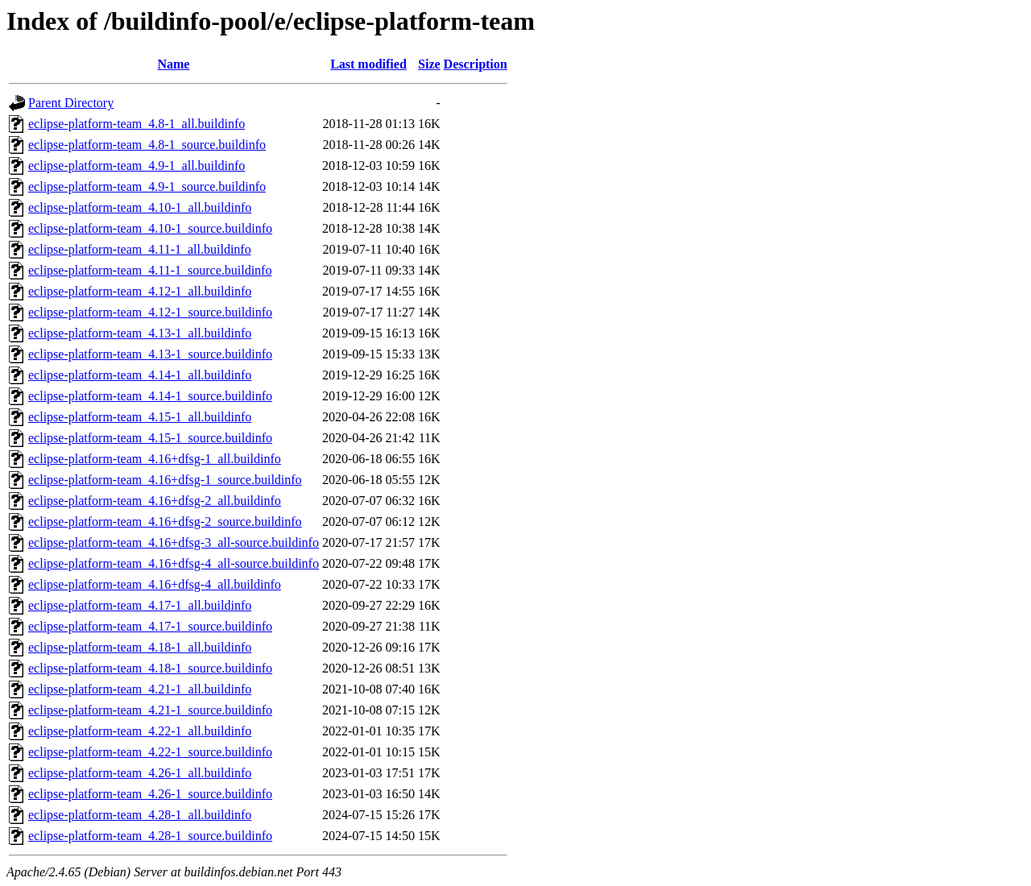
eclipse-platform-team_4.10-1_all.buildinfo (139, 207)
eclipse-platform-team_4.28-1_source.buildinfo (150, 836)
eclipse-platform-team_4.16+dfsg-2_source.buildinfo (165, 521)
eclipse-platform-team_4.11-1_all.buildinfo (139, 249)
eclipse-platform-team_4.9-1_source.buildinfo (147, 186)
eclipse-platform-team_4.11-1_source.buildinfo (149, 270)
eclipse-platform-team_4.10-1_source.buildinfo (150, 228)
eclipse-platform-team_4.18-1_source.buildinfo (150, 668)
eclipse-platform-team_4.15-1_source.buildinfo (150, 438)
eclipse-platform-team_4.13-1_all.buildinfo (139, 333)
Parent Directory (71, 103)
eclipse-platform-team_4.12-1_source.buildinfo (150, 312)
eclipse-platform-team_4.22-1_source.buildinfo (150, 752)
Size (429, 64)
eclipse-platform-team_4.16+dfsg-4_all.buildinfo (154, 584)
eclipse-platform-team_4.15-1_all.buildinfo (139, 417)
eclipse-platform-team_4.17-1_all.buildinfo (139, 605)
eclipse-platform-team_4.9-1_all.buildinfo (136, 165)
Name (173, 64)
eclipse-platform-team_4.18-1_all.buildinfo (139, 647)
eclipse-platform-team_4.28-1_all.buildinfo (139, 815)
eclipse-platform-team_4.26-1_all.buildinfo (139, 773)
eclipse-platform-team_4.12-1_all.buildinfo (139, 291)
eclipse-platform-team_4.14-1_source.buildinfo (150, 396)
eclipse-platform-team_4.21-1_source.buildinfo (150, 710)
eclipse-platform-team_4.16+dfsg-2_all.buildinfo (154, 500)
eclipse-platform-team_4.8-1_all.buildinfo (136, 123)
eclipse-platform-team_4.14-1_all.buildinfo (139, 375)
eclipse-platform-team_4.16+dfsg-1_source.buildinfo (165, 479)
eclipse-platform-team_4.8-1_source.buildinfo (147, 144)
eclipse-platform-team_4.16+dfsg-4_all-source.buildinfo (173, 563)
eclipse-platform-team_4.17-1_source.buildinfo (150, 626)
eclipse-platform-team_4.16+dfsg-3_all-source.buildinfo (173, 542)
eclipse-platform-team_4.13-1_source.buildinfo (150, 354)
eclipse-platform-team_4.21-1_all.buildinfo (139, 689)
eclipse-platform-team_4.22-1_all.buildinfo (139, 731)
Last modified (368, 64)
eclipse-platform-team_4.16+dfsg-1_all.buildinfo (154, 459)
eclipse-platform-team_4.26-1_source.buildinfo (150, 794)
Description (475, 64)
